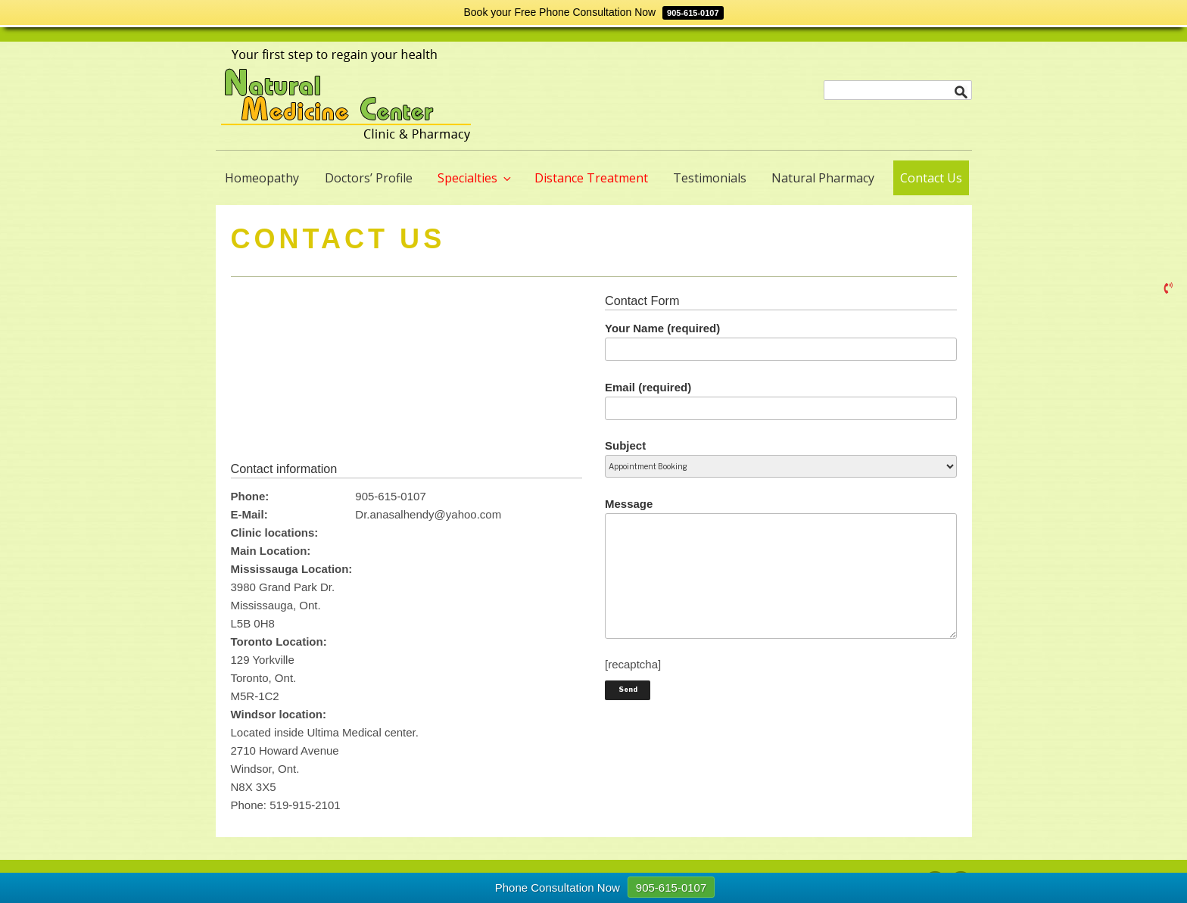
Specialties (475, 178)
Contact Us (931, 178)
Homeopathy (262, 178)
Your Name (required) (781, 341)
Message (781, 568)
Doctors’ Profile (369, 178)
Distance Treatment (591, 178)
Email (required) (781, 400)
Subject (781, 455)
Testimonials (709, 178)
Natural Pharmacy (822, 178)
